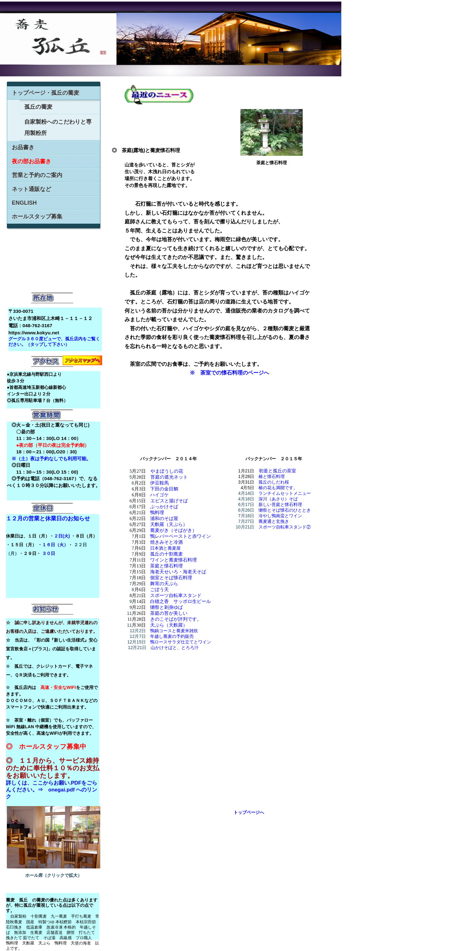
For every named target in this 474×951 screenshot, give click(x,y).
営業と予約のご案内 (37, 175)
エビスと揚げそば (169, 500)
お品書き (23, 147)
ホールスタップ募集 (37, 216)
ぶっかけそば (164, 506)
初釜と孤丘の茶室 (277, 470)
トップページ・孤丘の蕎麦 (45, 93)
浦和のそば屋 (164, 518)
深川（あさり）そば (278, 498)
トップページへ (249, 812)
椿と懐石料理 (271, 476)
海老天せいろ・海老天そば (178, 571)
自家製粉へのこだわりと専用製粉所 (58, 127)
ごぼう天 (159, 589)
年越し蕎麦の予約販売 (172, 636)
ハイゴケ (159, 494)
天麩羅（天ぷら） (168, 524)
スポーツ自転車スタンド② (284, 526)
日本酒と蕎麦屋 (165, 548)
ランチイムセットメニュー (284, 493)
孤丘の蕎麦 (38, 107)
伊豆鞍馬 (159, 482)
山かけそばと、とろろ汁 (175, 647)
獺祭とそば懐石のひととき (284, 510)
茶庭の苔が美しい (168, 613)
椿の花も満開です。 (278, 487)
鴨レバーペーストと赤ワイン (180, 536)
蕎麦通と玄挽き (273, 521)
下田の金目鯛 (164, 488)
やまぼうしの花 (166, 471)
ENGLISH (24, 203)
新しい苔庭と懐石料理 (280, 504)
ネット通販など (31, 189)
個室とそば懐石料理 (171, 577)
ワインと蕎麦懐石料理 (173, 559)
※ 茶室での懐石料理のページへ (228, 373)
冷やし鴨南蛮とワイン (280, 515)
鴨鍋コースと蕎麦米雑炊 (174, 630)
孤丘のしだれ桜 (273, 482)
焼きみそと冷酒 (166, 542)
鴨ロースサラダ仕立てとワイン (180, 641)
